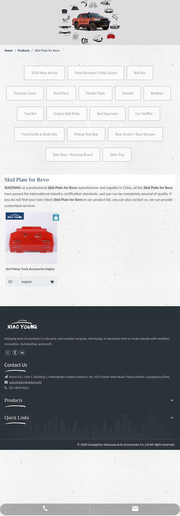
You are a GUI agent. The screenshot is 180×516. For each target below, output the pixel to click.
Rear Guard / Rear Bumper (135, 134)
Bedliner (157, 93)
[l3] (22, 325)
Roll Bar (140, 73)
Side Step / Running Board (73, 154)
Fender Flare (95, 93)
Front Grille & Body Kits (39, 134)
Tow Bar (30, 113)
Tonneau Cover (25, 93)
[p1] (90, 22)
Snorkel (128, 93)
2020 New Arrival (44, 73)
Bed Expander (107, 113)
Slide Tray (117, 154)
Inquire (19, 281)
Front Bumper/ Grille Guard (96, 73)
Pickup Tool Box (86, 134)
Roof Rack (61, 93)
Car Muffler (144, 113)
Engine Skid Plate (67, 113)
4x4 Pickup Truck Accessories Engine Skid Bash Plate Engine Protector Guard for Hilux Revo (30, 269)
